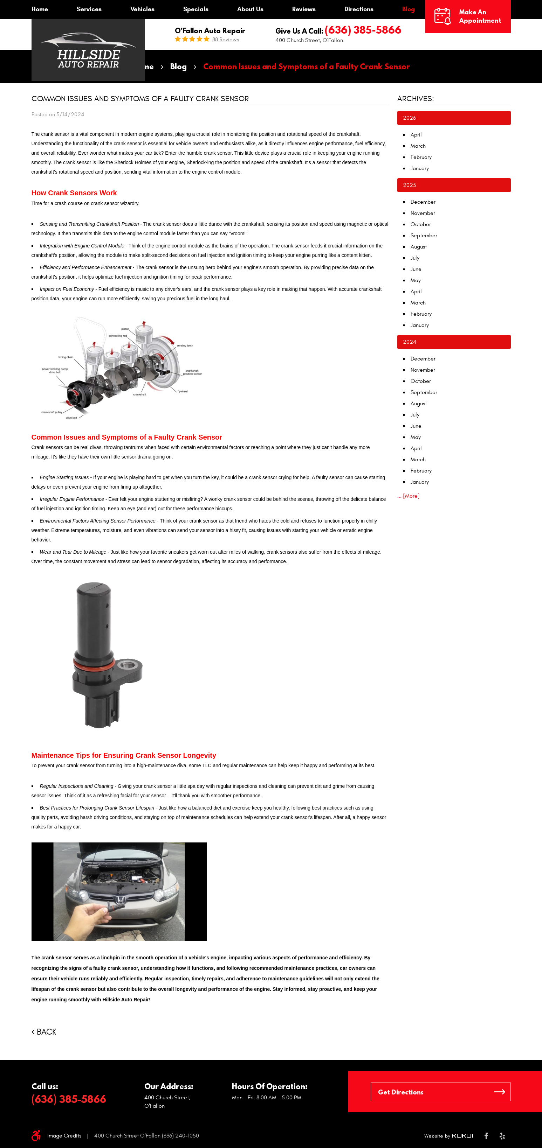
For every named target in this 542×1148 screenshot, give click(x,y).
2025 (409, 185)
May (416, 280)
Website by (448, 1136)
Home (40, 9)
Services (89, 9)
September (424, 235)
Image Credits (64, 1136)
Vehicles (142, 9)
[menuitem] (40, 9)
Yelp (502, 1136)
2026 (409, 118)
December (423, 202)
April (416, 135)
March (418, 146)
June (416, 269)
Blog (408, 9)
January (420, 168)
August (419, 247)
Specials (195, 9)
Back (46, 1032)
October (421, 224)
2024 (410, 342)
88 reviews (225, 39)
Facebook (486, 1136)
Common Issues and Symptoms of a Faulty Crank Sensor (306, 66)
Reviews (304, 9)
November (423, 213)
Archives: (415, 98)
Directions (358, 9)
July (415, 258)
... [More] (408, 496)
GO (499, 1092)
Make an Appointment (480, 16)
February (421, 157)
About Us (250, 9)
